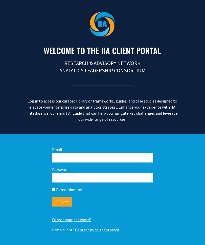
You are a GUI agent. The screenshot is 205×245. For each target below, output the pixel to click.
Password (102, 174)
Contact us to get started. (97, 229)
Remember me (67, 189)
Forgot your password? (72, 219)
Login (62, 201)
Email (102, 154)
